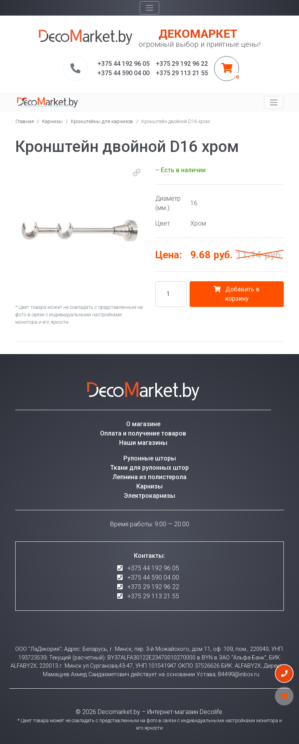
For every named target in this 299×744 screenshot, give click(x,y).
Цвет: (163, 223)
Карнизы (52, 121)
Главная (25, 121)
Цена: (168, 255)
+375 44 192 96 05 (153, 568)
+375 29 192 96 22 (153, 587)
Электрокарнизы (149, 495)
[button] (136, 172)
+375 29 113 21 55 (153, 596)
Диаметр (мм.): (168, 203)
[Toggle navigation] (149, 7)
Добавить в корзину (237, 294)
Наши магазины (143, 442)
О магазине (143, 424)
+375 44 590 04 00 (153, 577)
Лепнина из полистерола (149, 477)
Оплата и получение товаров (143, 433)
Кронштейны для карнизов (102, 121)
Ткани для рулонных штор (149, 467)
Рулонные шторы (149, 458)
